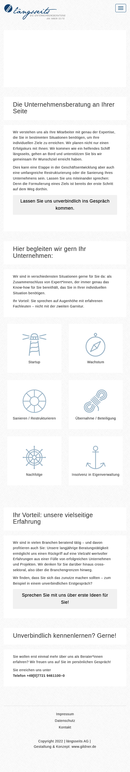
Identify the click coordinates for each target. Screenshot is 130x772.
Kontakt (65, 727)
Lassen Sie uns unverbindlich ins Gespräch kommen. (65, 205)
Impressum (65, 714)
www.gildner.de (83, 747)
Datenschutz (65, 721)
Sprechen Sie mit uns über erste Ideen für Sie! (65, 599)
